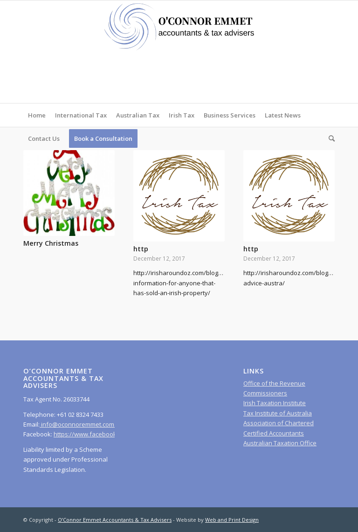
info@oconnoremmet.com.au (81, 424)
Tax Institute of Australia (277, 413)
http (140, 248)
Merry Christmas (50, 243)
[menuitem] (36, 115)
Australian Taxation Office (280, 443)
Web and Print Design (232, 519)
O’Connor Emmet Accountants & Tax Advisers (115, 519)
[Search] (329, 138)
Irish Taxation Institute (274, 403)
